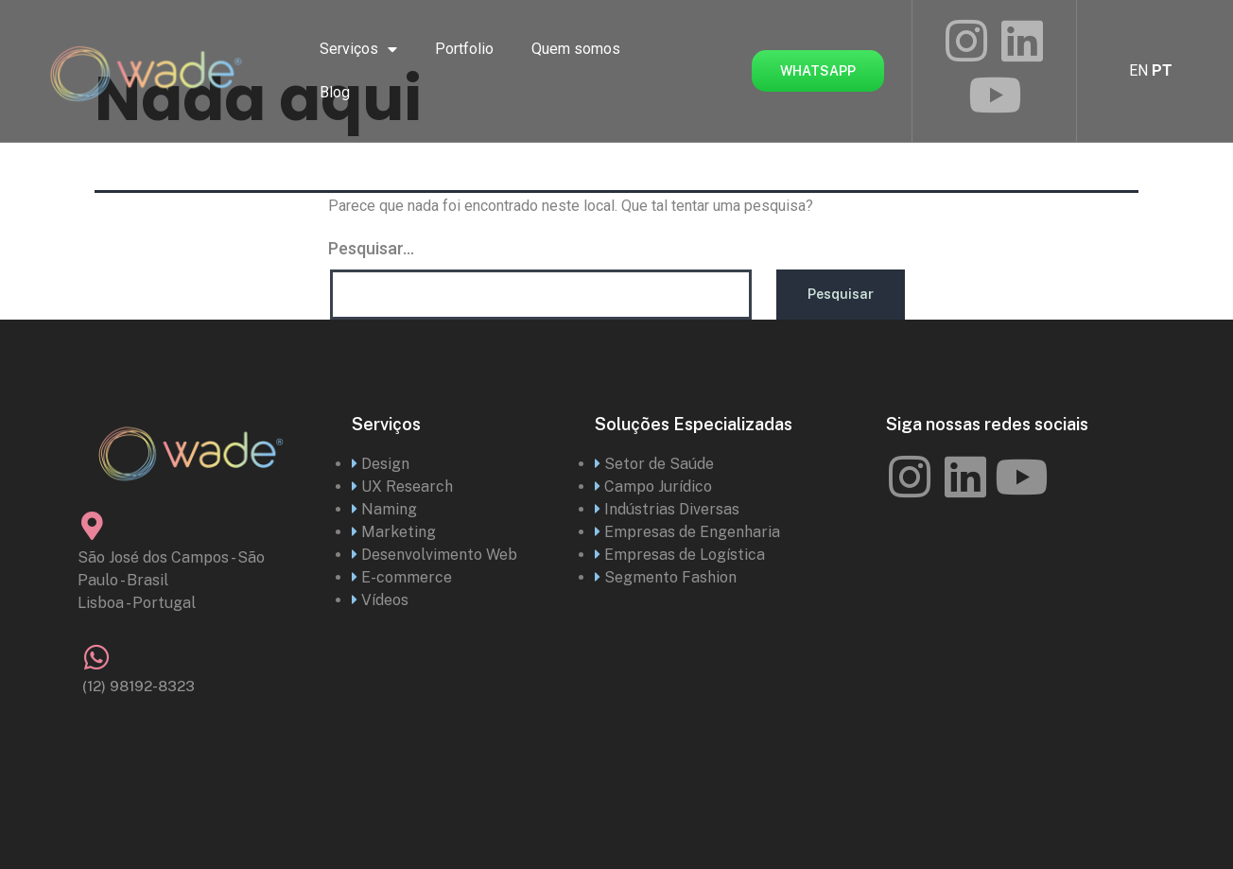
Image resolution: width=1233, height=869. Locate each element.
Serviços (358, 49)
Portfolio (464, 49)
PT (1162, 70)
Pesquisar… (371, 248)
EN (1138, 70)
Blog (335, 92)
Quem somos (575, 49)
